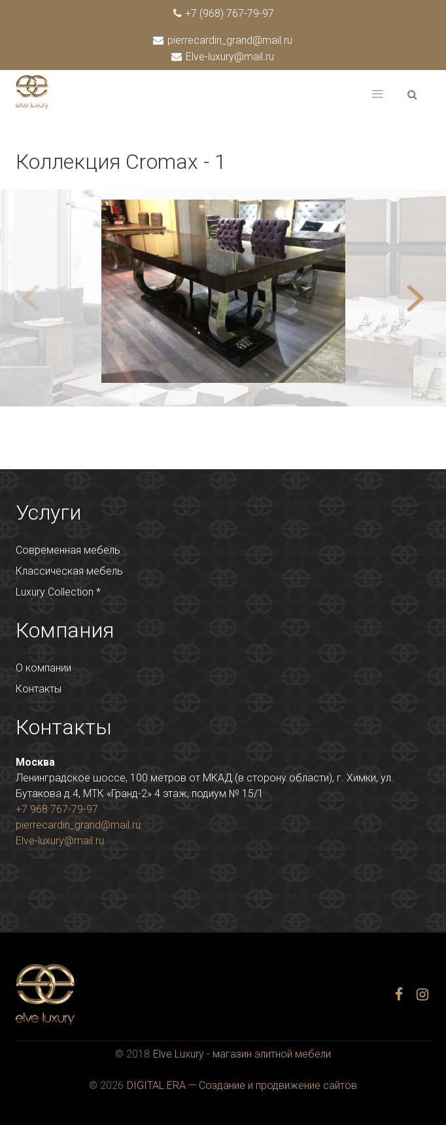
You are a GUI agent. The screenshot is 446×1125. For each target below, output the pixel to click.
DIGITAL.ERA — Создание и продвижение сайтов (242, 1085)
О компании (43, 668)
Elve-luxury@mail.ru (223, 56)
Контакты (38, 689)
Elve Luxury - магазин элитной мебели (242, 1054)
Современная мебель (68, 550)
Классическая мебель (69, 571)
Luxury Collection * (58, 592)
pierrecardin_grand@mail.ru (223, 40)
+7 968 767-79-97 (57, 809)
